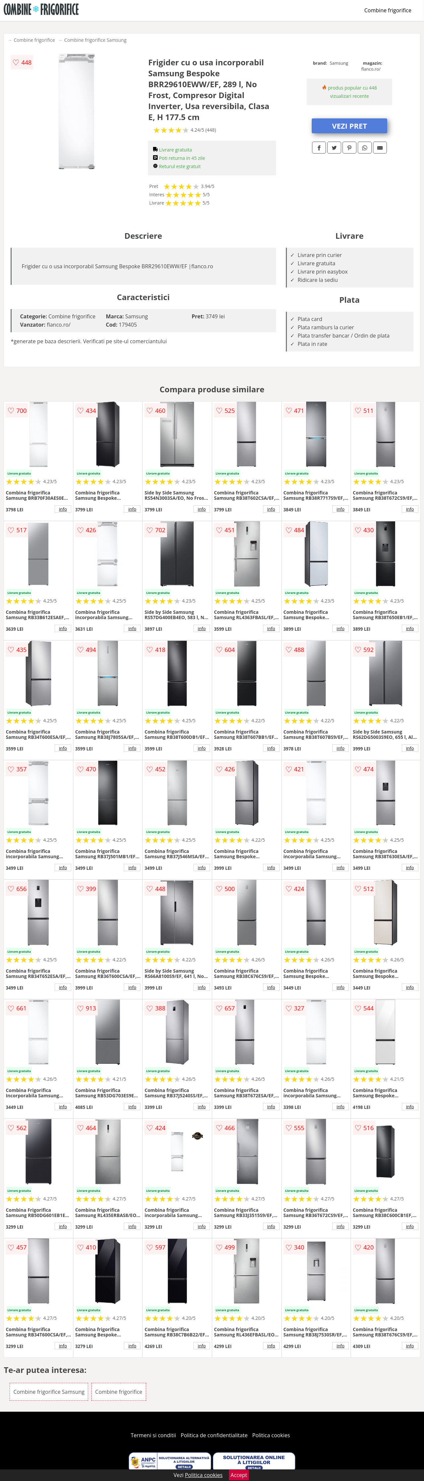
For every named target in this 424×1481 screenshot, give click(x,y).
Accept (239, 1475)
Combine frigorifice (387, 10)
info (63, 509)
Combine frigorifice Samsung (95, 40)
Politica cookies (271, 1435)
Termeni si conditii (153, 1435)
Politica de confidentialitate (214, 1435)
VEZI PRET (349, 126)
